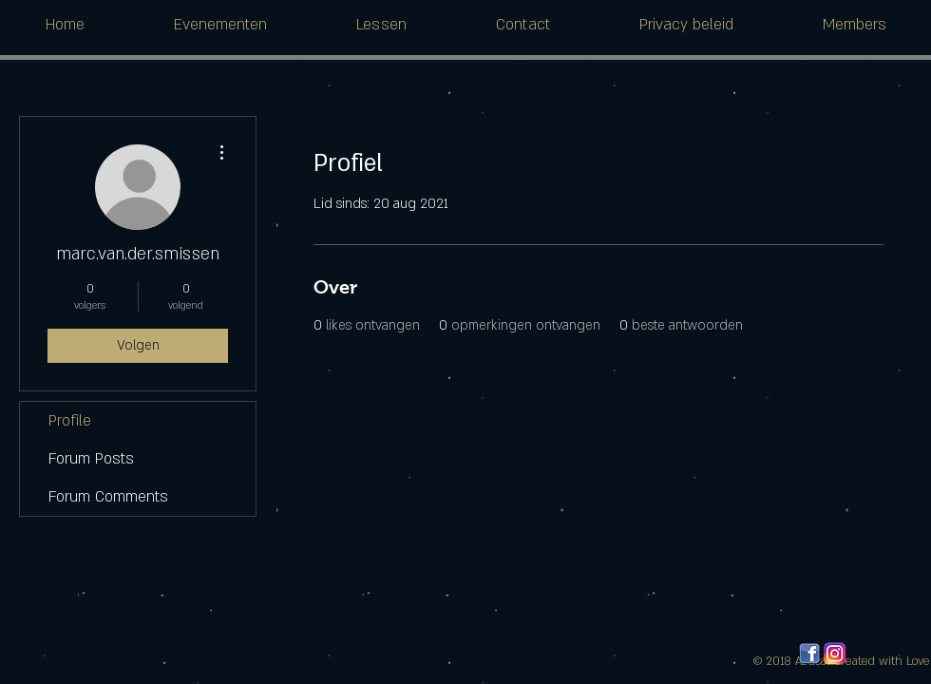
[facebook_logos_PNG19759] (809, 653)
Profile (69, 420)
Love (918, 661)
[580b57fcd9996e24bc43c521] (835, 653)
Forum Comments (108, 496)
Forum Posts (91, 458)
